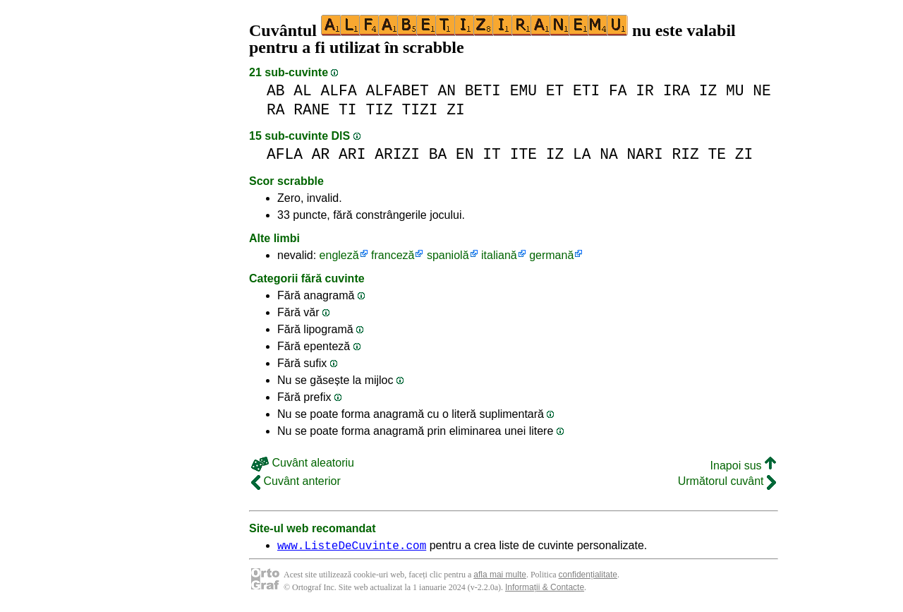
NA (609, 154)
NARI (645, 154)
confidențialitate (588, 577)
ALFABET (396, 90)
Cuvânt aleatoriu (302, 463)
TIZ (378, 110)
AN (447, 90)
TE (717, 154)
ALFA (339, 90)
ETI (586, 90)
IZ (708, 90)
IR (645, 90)
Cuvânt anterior (296, 481)
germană (551, 255)
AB (276, 90)
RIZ (685, 154)
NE (762, 90)
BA (438, 154)
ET (555, 90)
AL (302, 90)
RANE (311, 110)
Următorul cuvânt (727, 481)
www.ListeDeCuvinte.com (351, 547)
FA (618, 90)
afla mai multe (499, 577)
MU (735, 90)
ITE (523, 154)
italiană (499, 255)
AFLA (285, 154)
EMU (523, 90)
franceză (392, 255)
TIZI (419, 110)
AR (321, 154)
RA (276, 110)
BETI (483, 90)
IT (492, 154)
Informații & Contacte (544, 589)
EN (465, 154)
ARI (352, 154)
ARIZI (397, 154)
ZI (456, 110)
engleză (339, 255)
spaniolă (448, 255)
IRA (676, 90)
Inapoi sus (743, 466)
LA (582, 154)
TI (348, 110)
